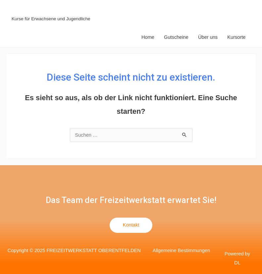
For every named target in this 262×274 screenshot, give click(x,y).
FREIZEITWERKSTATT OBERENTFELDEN (100, 10)
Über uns (208, 37)
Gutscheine (176, 37)
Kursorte (236, 37)
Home (147, 37)
